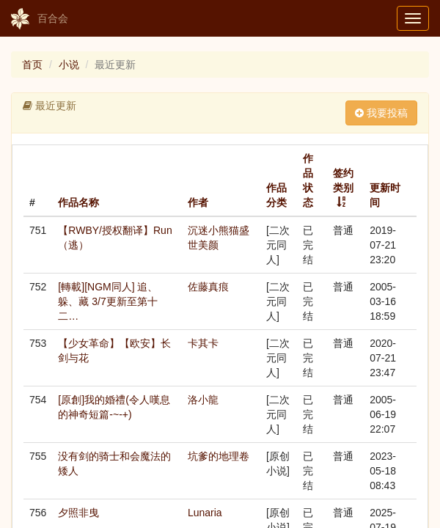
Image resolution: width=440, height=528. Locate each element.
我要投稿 (381, 113)
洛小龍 (203, 400)
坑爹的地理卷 (218, 456)
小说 (69, 64)
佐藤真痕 (208, 287)
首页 (32, 64)
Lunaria (205, 512)
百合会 (39, 19)
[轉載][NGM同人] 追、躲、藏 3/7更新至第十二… (108, 301)
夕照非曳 (78, 512)
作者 (198, 202)
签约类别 (343, 180)
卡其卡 (203, 343)
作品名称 (78, 202)
